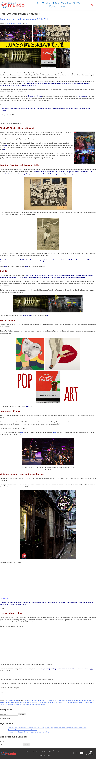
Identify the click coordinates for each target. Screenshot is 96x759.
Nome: (11, 741)
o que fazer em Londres (51, 702)
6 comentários (40, 704)
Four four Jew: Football (79, 700)
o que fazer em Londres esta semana (70, 702)
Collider (59, 700)
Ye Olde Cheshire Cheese (28, 704)
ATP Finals (27, 700)
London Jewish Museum (13, 702)
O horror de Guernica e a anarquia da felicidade (22, 730)
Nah (25, 23)
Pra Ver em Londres (12, 700)
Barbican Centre (36, 700)
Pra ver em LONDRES (12, 704)
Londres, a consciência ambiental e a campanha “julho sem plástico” (29, 732)
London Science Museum (29, 702)
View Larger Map (4, 598)
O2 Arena (86, 702)
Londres (40, 702)
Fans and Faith (66, 700)
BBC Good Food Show (49, 700)
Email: (2, 744)
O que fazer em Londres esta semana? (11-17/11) (24, 19)
